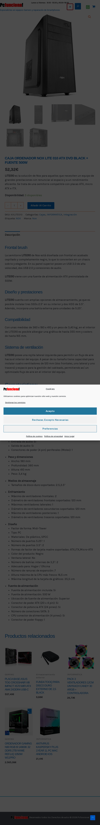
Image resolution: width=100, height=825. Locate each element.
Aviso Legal (69, 436)
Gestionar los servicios (15, 402)
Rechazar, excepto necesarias (50, 420)
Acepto (50, 411)
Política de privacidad (53, 436)
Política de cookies (34, 436)
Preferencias (50, 428)
